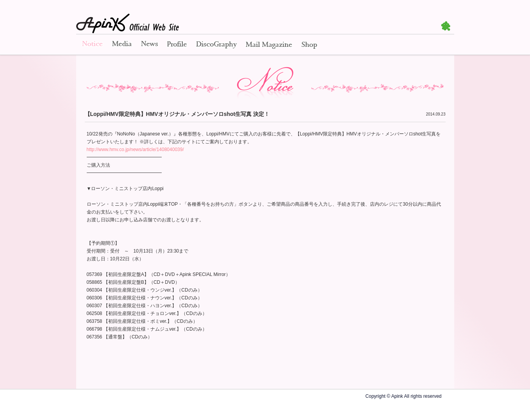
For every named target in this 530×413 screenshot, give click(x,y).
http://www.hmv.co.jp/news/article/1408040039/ (135, 149)
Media (121, 45)
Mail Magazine (269, 45)
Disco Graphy (216, 45)
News (149, 45)
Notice (92, 45)
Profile (176, 45)
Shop (309, 45)
